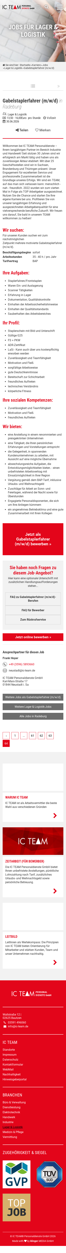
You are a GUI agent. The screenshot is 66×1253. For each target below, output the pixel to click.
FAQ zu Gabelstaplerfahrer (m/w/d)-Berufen (33, 599)
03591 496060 (17, 1022)
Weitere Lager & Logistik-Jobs (33, 706)
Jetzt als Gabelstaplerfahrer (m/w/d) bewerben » (33, 539)
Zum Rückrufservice (33, 619)
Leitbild (11, 937)
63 (50, 735)
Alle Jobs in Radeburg (33, 716)
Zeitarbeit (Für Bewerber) (24, 861)
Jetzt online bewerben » (33, 637)
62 (41, 735)
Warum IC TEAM (16, 797)
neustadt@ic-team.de (22, 670)
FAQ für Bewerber (33, 610)
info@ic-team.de (18, 1026)
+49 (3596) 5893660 (21, 664)
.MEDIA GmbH (42, 1241)
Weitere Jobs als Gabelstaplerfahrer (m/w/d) (33, 697)
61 (32, 735)
